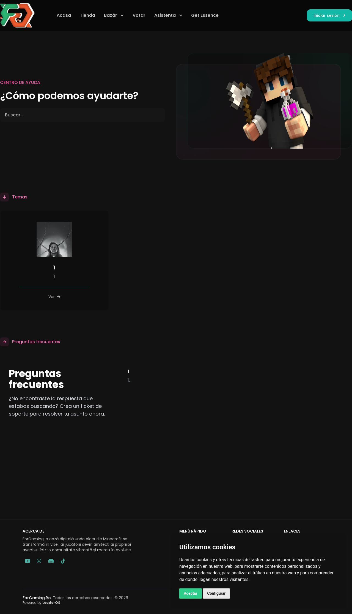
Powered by (41, 602)
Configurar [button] (216, 593)
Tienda (87, 15)
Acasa (64, 15)
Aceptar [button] (190, 593)
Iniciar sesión (329, 15)
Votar (139, 15)
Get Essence (205, 15)
